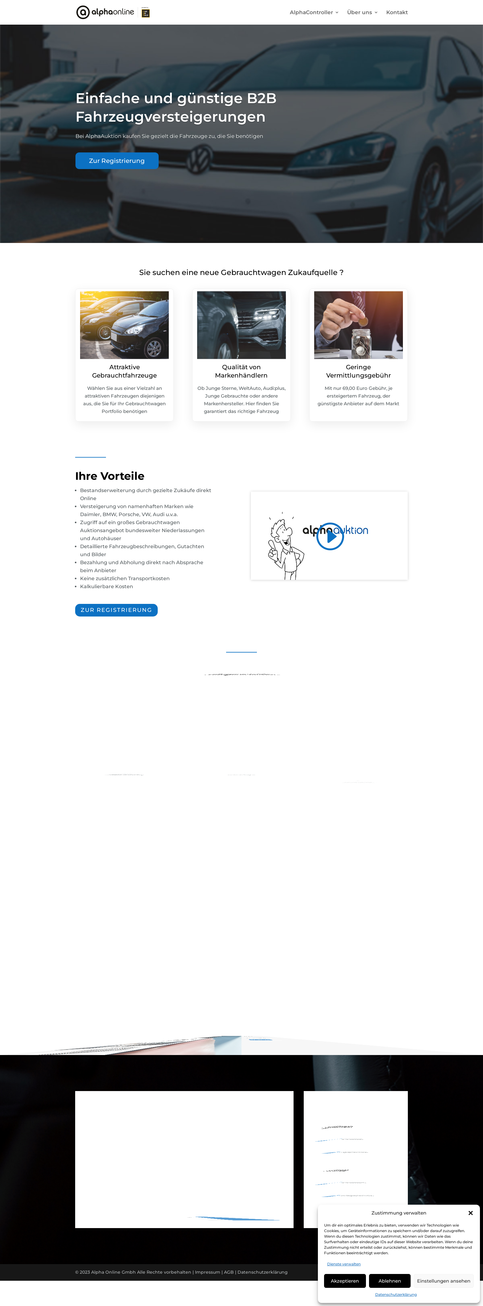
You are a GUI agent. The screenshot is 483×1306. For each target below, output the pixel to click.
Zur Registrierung (117, 160)
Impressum (207, 1272)
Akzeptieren (345, 1281)
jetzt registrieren (290, 1015)
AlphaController (311, 12)
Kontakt (397, 12)
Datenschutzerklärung (396, 1294)
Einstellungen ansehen (443, 1281)
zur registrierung (116, 610)
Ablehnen (390, 1281)
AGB (229, 1272)
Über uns (359, 12)
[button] (471, 1213)
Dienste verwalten (344, 1264)
